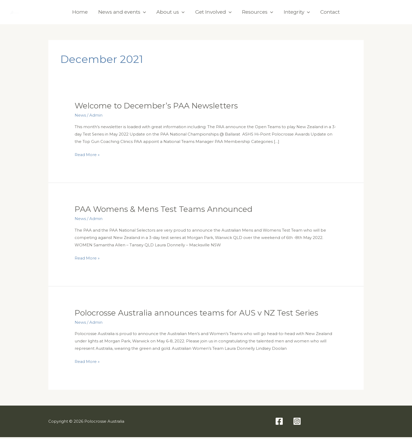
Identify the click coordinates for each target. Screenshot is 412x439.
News (80, 118)
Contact (330, 14)
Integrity (297, 13)
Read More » (87, 157)
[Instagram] (397, 13)
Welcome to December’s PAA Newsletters (157, 109)
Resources (257, 13)
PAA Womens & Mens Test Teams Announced (164, 212)
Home (80, 14)
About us (170, 13)
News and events (122, 13)
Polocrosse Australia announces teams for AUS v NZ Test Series (197, 315)
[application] (143, 13)
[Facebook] (378, 13)
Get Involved (213, 13)
